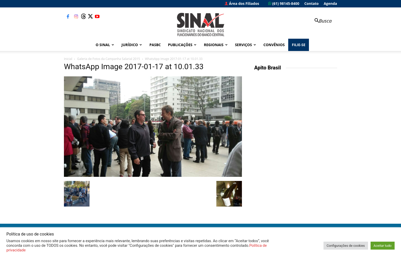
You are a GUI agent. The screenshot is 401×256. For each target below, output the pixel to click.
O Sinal (105, 44)
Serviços (245, 44)
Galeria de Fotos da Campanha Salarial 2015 (108, 59)
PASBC (155, 44)
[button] (321, 21)
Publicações (182, 44)
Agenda (330, 3)
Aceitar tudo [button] (383, 246)
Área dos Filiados (242, 3)
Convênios (274, 44)
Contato (311, 3)
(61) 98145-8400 (283, 3)
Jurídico (131, 44)
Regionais (215, 44)
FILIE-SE (298, 44)
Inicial (68, 59)
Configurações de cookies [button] (346, 246)
